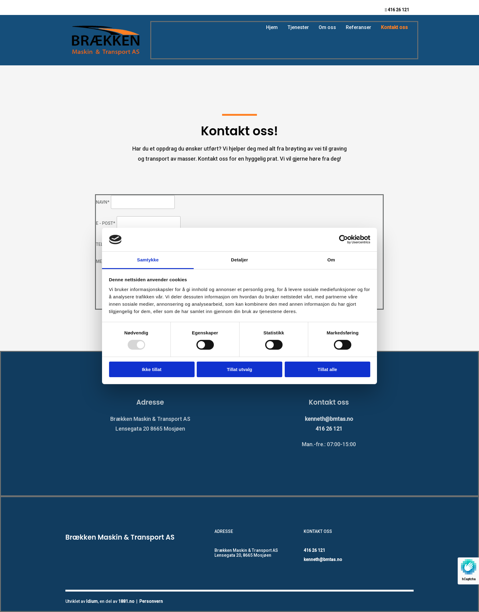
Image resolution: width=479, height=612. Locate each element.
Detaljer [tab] (239, 259)
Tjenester (298, 27)
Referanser (358, 27)
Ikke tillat (151, 369)
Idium (92, 601)
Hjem (272, 27)
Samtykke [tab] (148, 259)
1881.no (126, 601)
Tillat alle (327, 369)
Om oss (327, 27)
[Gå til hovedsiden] (105, 56)
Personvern (151, 601)
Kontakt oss (394, 27)
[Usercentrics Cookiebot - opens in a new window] (343, 239)
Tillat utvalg (239, 369)
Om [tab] (331, 259)
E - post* (105, 223)
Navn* (102, 202)
